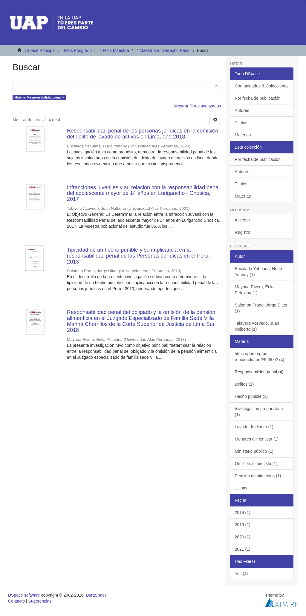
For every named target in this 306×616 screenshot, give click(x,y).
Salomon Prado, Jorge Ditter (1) (261, 308)
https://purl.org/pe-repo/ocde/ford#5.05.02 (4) (259, 356)
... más (241, 488)
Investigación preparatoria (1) (259, 411)
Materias (243, 135)
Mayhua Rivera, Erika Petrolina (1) (255, 289)
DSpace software (24, 595)
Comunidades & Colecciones (262, 86)
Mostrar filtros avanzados (197, 106)
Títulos (241, 122)
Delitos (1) (244, 384)
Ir (216, 86)
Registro (242, 232)
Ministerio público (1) (254, 451)
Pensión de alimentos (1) (258, 475)
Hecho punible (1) (251, 396)
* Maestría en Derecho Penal (164, 50)
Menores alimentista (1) (257, 439)
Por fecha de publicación (258, 98)
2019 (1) (242, 524)
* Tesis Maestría (114, 50)
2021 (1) (242, 549)
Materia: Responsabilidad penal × (39, 97)
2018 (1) (242, 512)
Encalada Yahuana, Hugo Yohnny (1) (258, 271)
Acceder (242, 220)
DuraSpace (96, 595)
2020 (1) (242, 537)
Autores (242, 110)
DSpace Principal (40, 50)
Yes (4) (241, 573)
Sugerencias (39, 601)
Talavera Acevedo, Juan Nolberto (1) (257, 326)
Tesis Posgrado (77, 50)
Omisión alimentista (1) (256, 463)
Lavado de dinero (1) (254, 426)
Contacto (16, 601)
